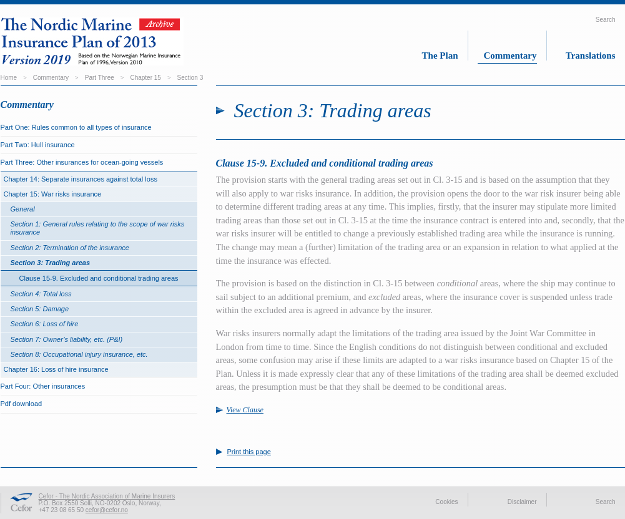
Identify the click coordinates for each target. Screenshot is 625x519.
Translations (591, 56)
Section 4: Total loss (41, 294)
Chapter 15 (145, 77)
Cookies (446, 501)
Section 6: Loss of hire (45, 323)
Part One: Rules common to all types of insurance (76, 127)
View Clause (245, 409)
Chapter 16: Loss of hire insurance (56, 369)
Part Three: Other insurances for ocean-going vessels (82, 162)
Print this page (249, 452)
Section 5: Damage (40, 309)
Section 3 (190, 77)
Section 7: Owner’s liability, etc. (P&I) (67, 339)
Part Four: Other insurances (43, 386)
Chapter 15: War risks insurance (53, 194)
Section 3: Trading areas (51, 262)
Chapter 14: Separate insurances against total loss (80, 179)
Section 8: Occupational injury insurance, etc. (79, 354)
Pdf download (21, 403)
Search (606, 19)
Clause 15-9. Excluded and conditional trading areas (99, 278)
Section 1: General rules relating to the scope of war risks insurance (98, 228)
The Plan (440, 56)
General (23, 209)
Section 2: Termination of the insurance (70, 247)
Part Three (99, 77)
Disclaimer (522, 501)
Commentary (510, 56)
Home (9, 77)
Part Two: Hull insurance (38, 144)
